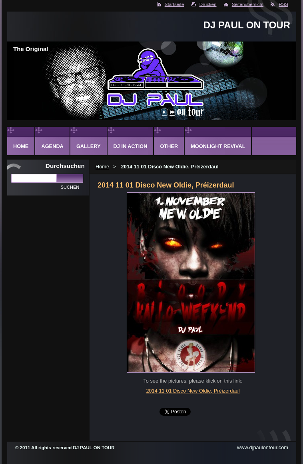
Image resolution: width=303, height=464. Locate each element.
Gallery (88, 146)
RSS (283, 4)
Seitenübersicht (247, 4)
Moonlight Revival (218, 146)
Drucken (208, 4)
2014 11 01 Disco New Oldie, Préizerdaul (192, 391)
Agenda (52, 146)
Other (169, 146)
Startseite (174, 4)
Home (102, 167)
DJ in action (131, 146)
